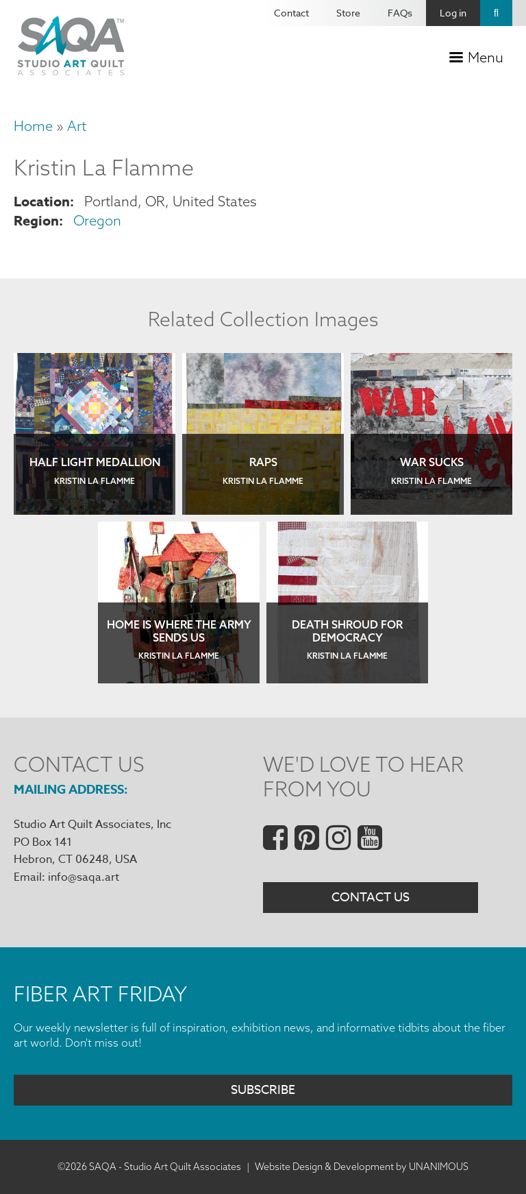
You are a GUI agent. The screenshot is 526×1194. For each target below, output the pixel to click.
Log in (453, 12)
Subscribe (263, 1090)
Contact (291, 12)
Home (33, 125)
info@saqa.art (83, 877)
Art (76, 125)
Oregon (97, 220)
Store (348, 12)
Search (496, 13)
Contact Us (370, 897)
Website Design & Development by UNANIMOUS (361, 1166)
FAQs (400, 12)
